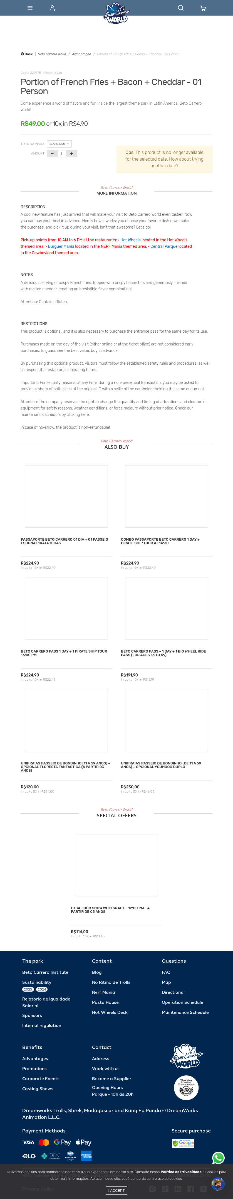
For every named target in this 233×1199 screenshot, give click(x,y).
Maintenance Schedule (185, 1012)
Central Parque (163, 246)
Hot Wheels (130, 240)
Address (100, 1058)
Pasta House (105, 1002)
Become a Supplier (111, 1079)
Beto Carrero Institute (45, 972)
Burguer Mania (61, 246)
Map (166, 982)
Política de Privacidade (181, 1172)
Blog (97, 972)
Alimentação (81, 54)
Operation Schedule (182, 1002)
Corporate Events (41, 1079)
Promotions (34, 1069)
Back (27, 54)
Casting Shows (37, 1089)
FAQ (166, 972)
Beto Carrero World (52, 54)
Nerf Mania (103, 992)
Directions (172, 992)
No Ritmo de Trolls (111, 982)
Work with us (106, 1069)
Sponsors (32, 1015)
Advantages (35, 1058)
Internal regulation (41, 1025)
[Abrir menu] (30, 7)
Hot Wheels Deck (110, 1012)
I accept (116, 1190)
